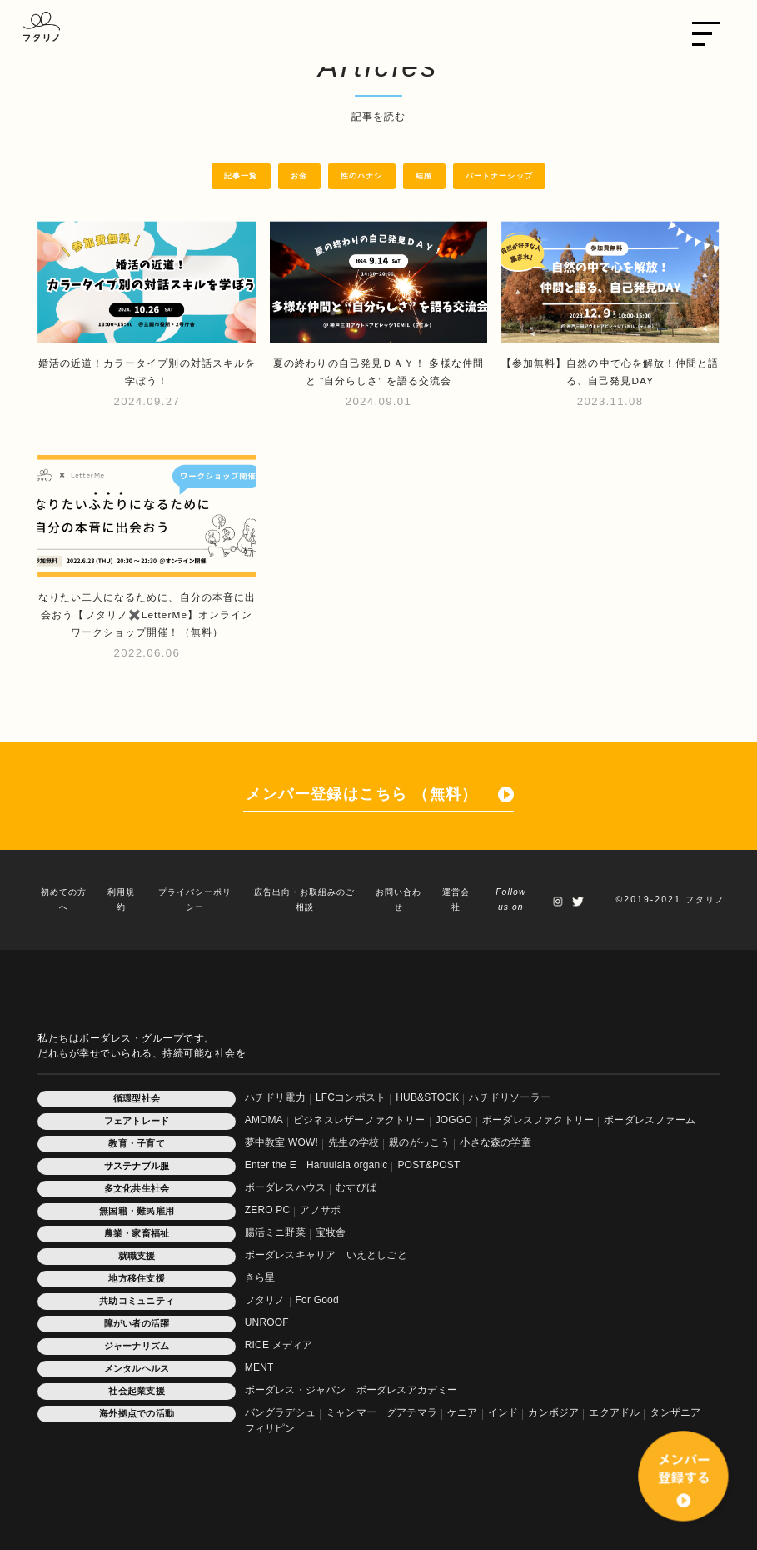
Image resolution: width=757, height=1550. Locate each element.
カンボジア (553, 1412)
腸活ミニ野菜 (275, 1232)
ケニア (462, 1412)
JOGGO (454, 1120)
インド (503, 1412)
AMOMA (264, 1120)
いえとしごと (376, 1255)
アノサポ (320, 1210)
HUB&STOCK (427, 1097)
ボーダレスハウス (285, 1187)
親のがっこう (419, 1142)
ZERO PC (268, 1210)
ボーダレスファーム (649, 1120)
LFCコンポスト (351, 1097)
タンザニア (675, 1412)
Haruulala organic (346, 1165)
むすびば (356, 1187)
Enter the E (270, 1165)
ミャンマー (351, 1412)
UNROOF (267, 1322)
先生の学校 (353, 1142)
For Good (317, 1300)
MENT (259, 1367)
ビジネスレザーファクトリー (359, 1120)
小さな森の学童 (495, 1142)
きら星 (260, 1277)
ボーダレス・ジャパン (295, 1390)
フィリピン (270, 1428)
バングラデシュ (280, 1412)
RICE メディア (279, 1345)
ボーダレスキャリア (290, 1255)
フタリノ (265, 1300)
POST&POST (428, 1165)
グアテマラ (411, 1412)
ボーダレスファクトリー (538, 1120)
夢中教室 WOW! (281, 1142)
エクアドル (614, 1412)
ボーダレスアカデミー (407, 1390)
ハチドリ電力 (275, 1097)
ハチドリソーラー (509, 1097)
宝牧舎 (331, 1232)
